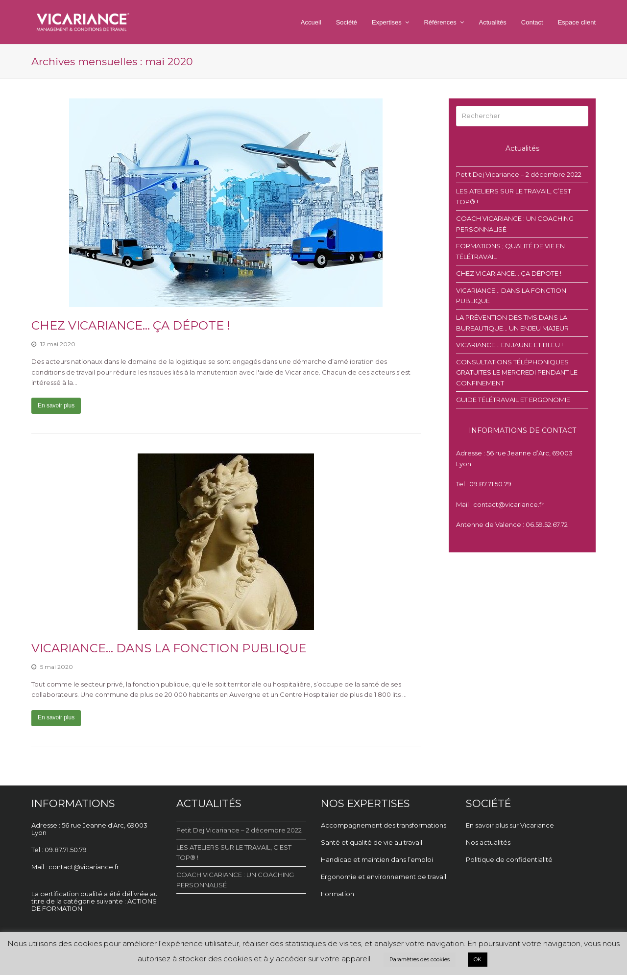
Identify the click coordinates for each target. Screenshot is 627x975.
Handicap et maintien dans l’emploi (377, 859)
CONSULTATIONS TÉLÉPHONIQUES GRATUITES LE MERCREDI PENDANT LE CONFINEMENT (517, 372)
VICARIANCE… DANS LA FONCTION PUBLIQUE (168, 648)
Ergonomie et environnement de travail (384, 876)
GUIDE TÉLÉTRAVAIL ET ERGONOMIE (513, 400)
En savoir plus (56, 405)
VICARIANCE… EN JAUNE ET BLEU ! (509, 345)
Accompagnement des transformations (383, 825)
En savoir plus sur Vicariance (510, 825)
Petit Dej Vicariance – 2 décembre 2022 (518, 174)
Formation (337, 894)
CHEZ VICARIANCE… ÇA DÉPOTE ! (130, 325)
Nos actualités (488, 842)
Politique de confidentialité (509, 859)
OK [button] (478, 959)
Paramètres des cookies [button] (419, 959)
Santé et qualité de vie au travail (372, 842)
